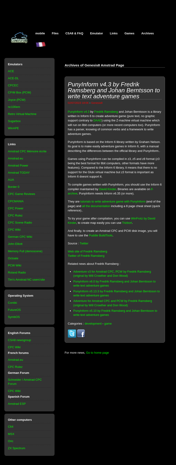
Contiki (12, 302)
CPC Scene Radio (20, 222)
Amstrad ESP (17, 403)
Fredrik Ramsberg (106, 111)
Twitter (84, 243)
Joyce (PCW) (16, 99)
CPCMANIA (16, 201)
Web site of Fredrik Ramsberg (87, 251)
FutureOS (14, 310)
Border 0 (13, 187)
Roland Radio (17, 272)
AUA (11, 179)
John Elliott (15, 244)
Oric (11, 441)
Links (114, 33)
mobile (40, 33)
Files (55, 33)
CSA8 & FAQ (74, 33)
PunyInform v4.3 (78, 111)
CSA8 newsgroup (19, 340)
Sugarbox (14, 121)
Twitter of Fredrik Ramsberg (86, 255)
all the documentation (96, 206)
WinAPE (13, 128)
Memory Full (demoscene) (25, 251)
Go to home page (97, 352)
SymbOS (14, 317)
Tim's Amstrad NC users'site (26, 279)
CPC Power (16, 208)
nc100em (14, 107)
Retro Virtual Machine (22, 114)
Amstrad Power (18, 165)
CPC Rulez (15, 215)
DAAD (97, 120)
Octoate (13, 258)
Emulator (96, 33)
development (93, 323)
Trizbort (127, 222)
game (108, 323)
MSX (11, 434)
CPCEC (13, 85)
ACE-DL (13, 78)
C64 (11, 426)
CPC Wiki (14, 229)
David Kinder (107, 189)
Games (129, 33)
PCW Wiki (14, 265)
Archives (147, 33)
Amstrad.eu (15, 158)
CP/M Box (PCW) (19, 92)
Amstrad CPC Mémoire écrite (27, 151)
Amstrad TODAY (19, 172)
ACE (11, 71)
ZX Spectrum (16, 448)
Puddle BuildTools (101, 235)
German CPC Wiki (20, 236)
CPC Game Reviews (21, 194)
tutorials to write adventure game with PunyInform (113, 201)
